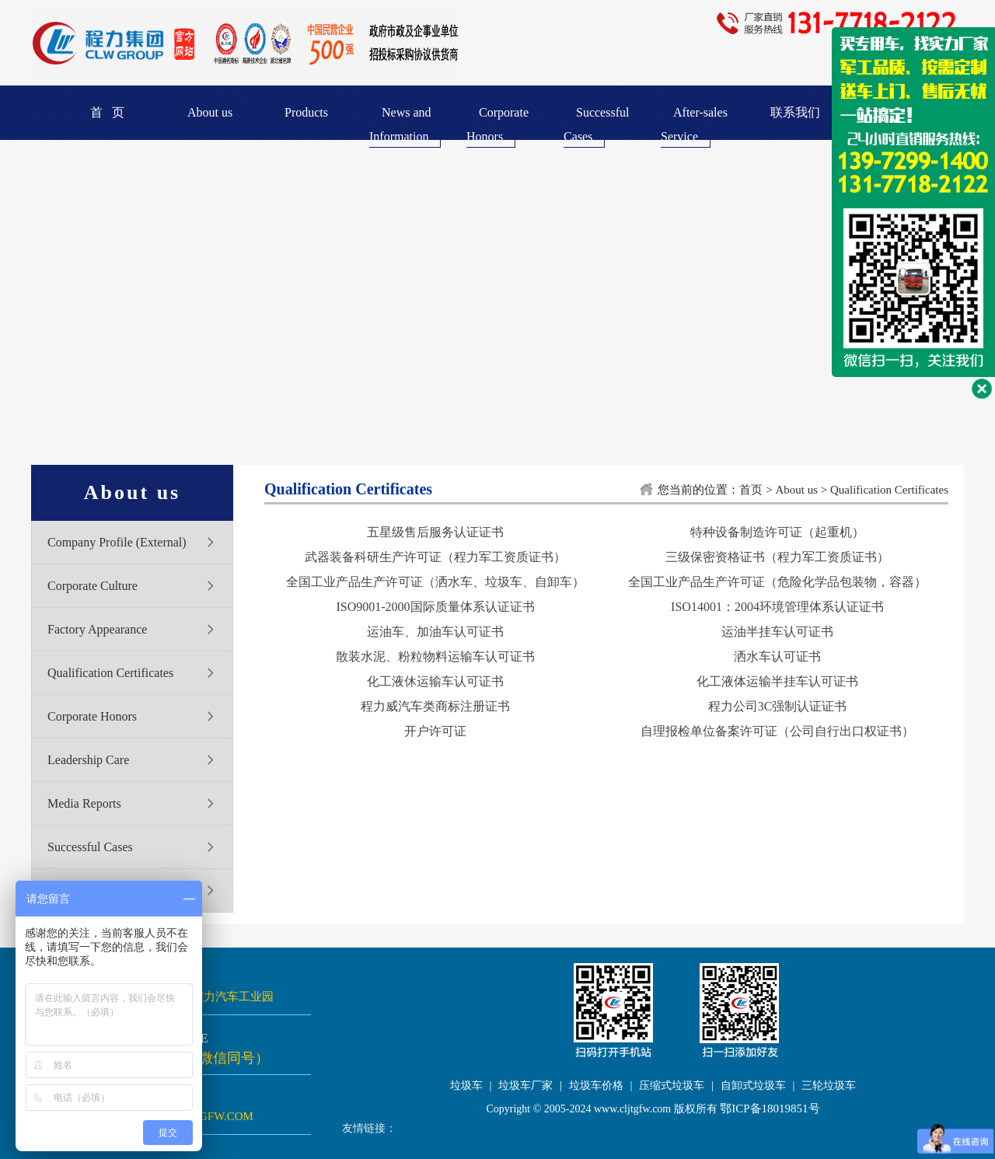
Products (306, 112)
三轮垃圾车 (828, 1085)
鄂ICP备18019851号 (769, 1108)
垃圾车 (466, 1085)
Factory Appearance (97, 629)
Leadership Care (88, 759)
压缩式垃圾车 (671, 1085)
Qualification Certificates (110, 672)
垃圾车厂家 (525, 1085)
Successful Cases (90, 847)
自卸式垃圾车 (753, 1085)
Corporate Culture (92, 585)
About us (209, 112)
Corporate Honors (92, 716)
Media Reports (84, 803)
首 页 (107, 112)
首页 (751, 489)
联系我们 (795, 112)
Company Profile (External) (117, 542)
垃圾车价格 (596, 1085)
